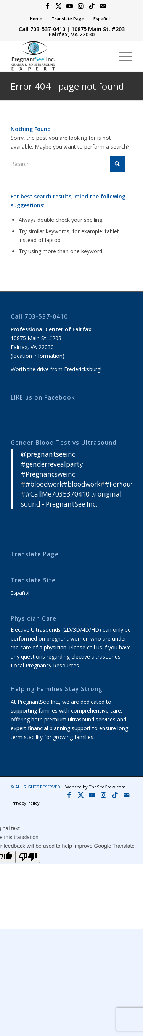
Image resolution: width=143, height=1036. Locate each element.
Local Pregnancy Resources (45, 665)
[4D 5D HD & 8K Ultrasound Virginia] (59, 56)
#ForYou (118, 484)
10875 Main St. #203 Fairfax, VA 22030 (87, 31)
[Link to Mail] (103, 6)
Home (36, 18)
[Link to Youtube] (69, 6)
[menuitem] (36, 19)
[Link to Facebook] (47, 6)
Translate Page (67, 18)
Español (101, 18)
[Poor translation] (28, 857)
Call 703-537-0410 (42, 29)
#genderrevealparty (52, 464)
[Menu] (121, 56)
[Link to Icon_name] (92, 6)
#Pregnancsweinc (48, 474)
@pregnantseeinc (48, 454)
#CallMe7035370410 (58, 494)
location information (37, 355)
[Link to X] (58, 6)
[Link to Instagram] (81, 6)
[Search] (68, 164)
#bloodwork (44, 484)
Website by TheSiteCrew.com (95, 787)
